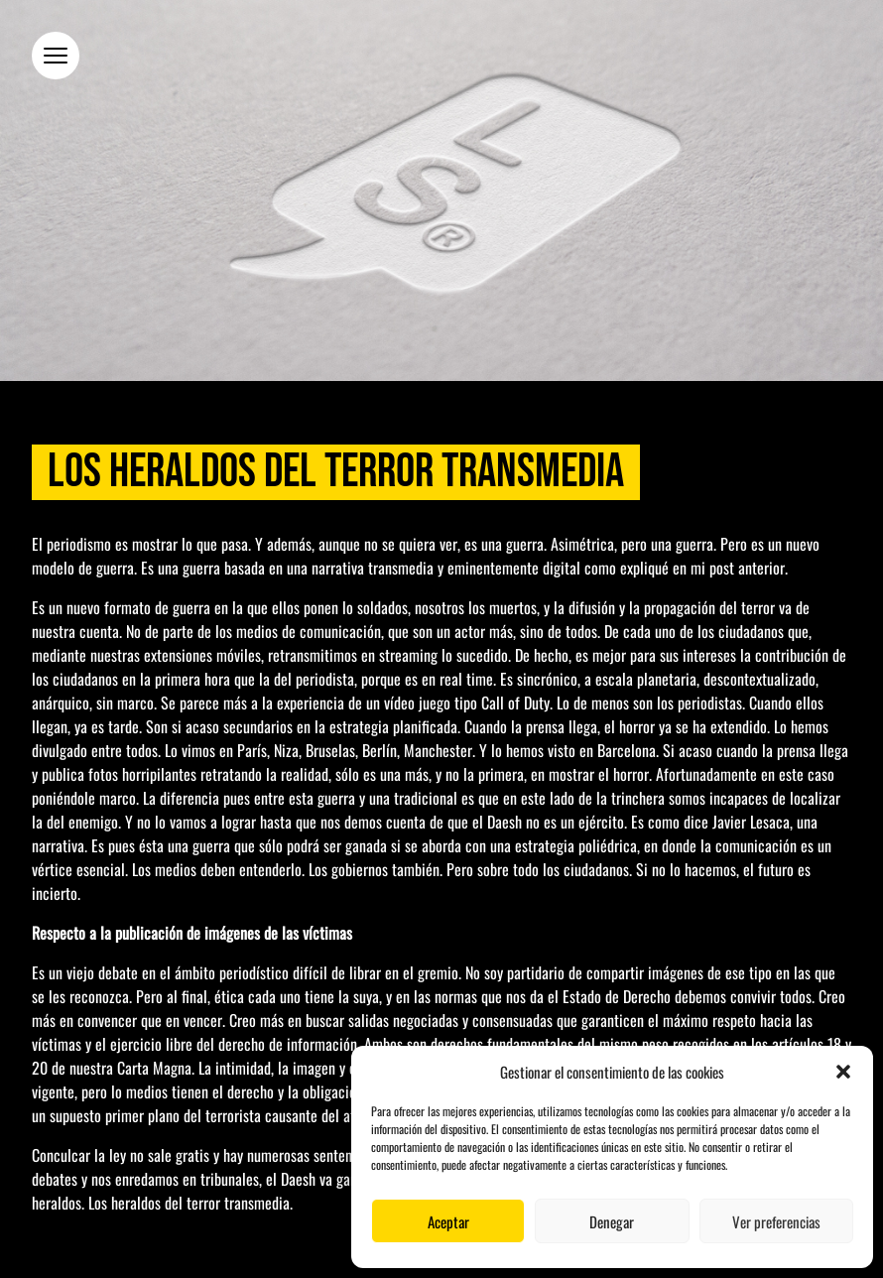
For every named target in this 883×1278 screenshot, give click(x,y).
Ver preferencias (776, 1221)
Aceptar (448, 1221)
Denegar (611, 1221)
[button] (843, 1072)
